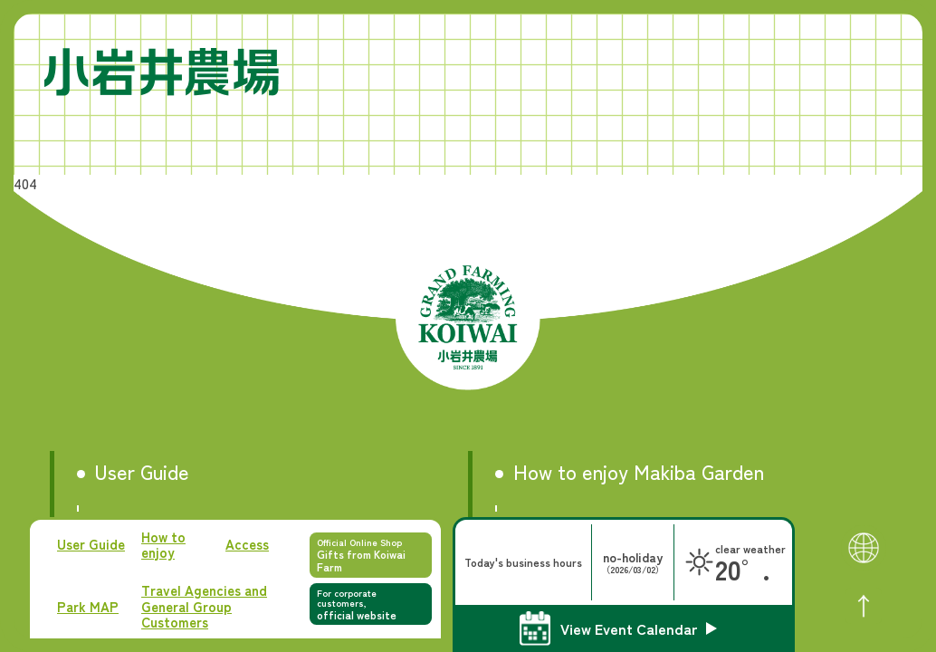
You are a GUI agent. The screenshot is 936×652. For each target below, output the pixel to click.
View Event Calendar (629, 628)
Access (247, 543)
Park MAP (88, 606)
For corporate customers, (371, 604)
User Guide (91, 543)
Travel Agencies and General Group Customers (204, 605)
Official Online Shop (371, 554)
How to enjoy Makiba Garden (638, 471)
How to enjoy (163, 545)
